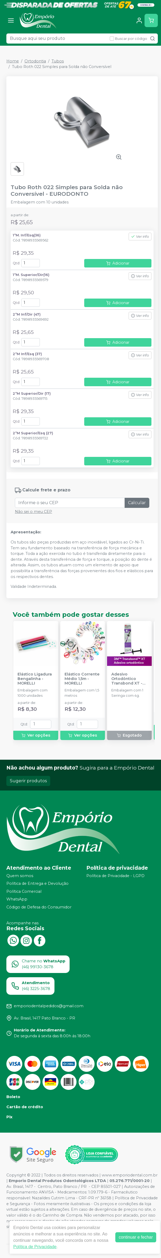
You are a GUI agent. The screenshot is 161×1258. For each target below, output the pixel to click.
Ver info (140, 237)
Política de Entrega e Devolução (37, 883)
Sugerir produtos (28, 780)
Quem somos (19, 875)
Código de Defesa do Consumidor (38, 907)
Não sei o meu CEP (33, 511)
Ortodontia (35, 61)
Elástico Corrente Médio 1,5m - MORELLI (82, 679)
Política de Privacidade (35, 1246)
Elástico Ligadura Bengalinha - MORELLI (35, 679)
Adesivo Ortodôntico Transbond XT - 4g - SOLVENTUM (128, 679)
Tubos (58, 61)
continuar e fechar (136, 1237)
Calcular (137, 502)
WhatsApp (16, 899)
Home (12, 61)
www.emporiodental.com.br (130, 1175)
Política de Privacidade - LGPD (115, 875)
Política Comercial (23, 891)
